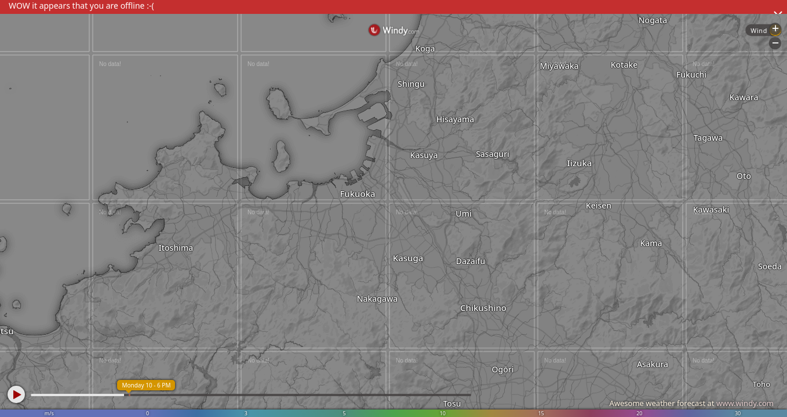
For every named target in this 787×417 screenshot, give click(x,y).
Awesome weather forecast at (691, 403)
